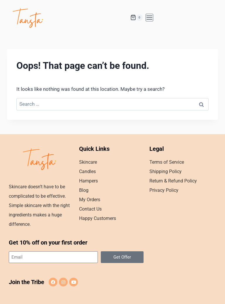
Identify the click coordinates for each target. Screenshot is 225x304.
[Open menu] (149, 17)
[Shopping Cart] (136, 17)
